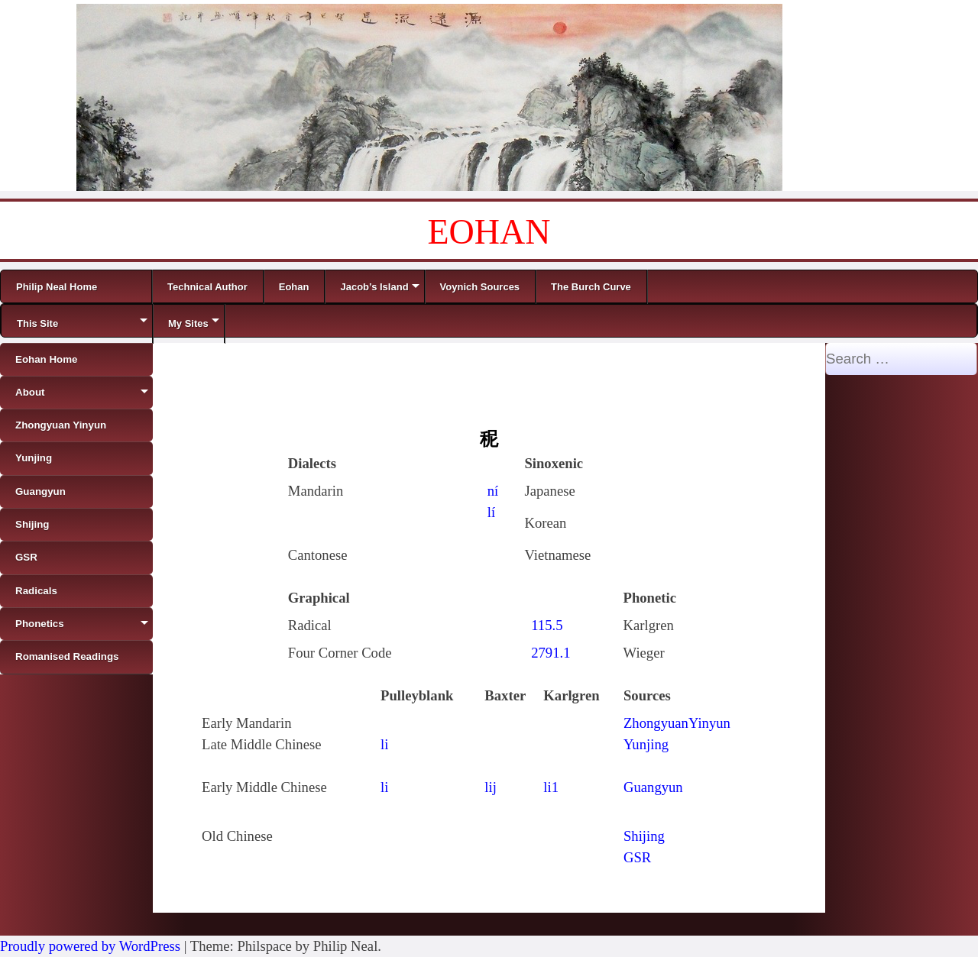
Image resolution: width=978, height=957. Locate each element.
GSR (637, 857)
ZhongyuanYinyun (676, 723)
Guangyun (653, 787)
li (384, 744)
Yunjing (646, 744)
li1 (551, 787)
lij (490, 787)
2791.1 (550, 653)
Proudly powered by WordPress (90, 946)
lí (491, 512)
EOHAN (489, 231)
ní (493, 491)
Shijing (644, 836)
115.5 (546, 625)
